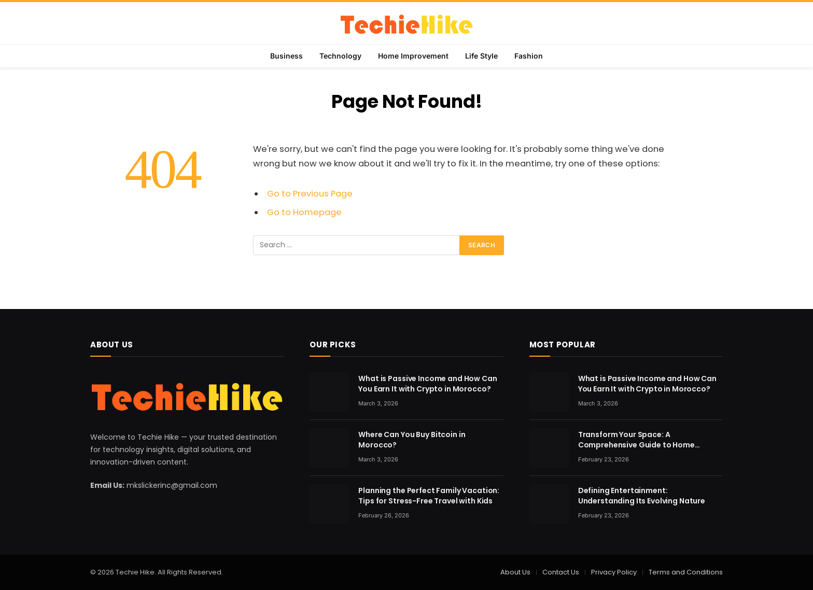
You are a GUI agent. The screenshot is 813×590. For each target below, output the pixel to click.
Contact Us (560, 572)
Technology (340, 55)
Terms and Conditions (686, 572)
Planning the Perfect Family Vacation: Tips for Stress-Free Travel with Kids (428, 495)
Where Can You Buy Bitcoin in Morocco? (411, 439)
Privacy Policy (614, 572)
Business (286, 55)
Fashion (528, 55)
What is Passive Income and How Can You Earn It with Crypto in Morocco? (427, 383)
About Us (515, 572)
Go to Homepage (304, 212)
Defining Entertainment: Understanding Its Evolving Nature (641, 495)
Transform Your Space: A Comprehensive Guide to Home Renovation (636, 439)
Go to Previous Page (310, 194)
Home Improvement (413, 55)
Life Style (481, 55)
